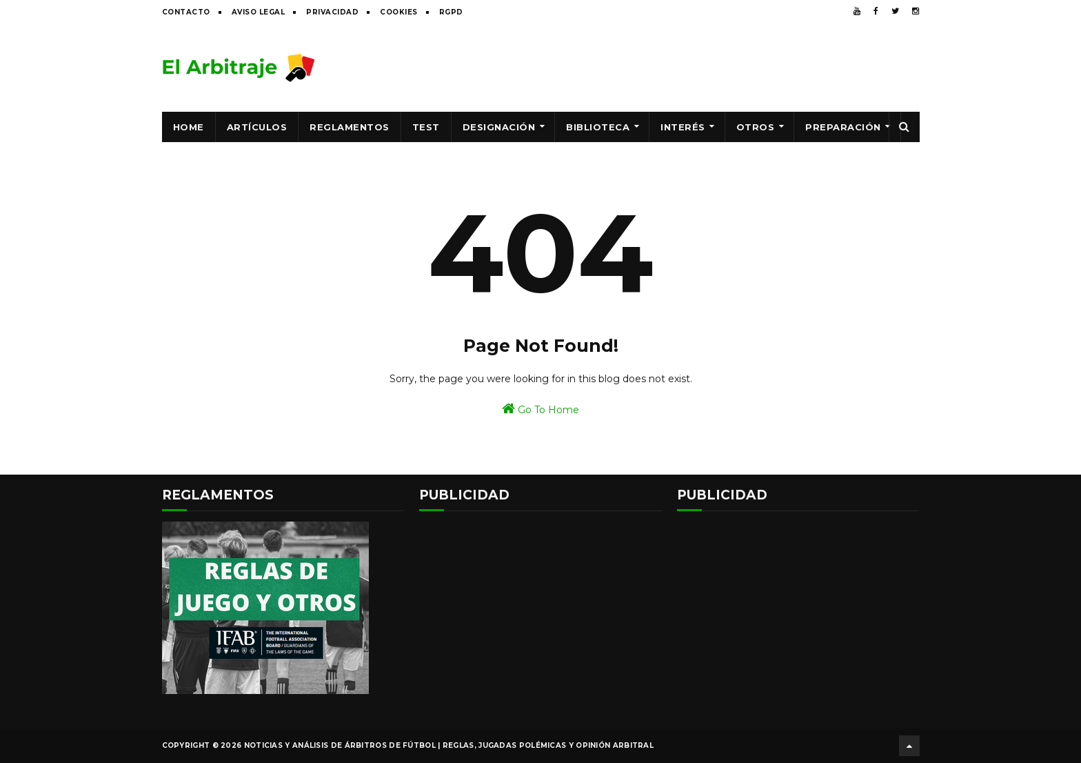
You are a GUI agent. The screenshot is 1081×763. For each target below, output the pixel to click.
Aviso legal (258, 12)
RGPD (451, 12)
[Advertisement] (669, 67)
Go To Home (540, 409)
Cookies (399, 12)
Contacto (186, 12)
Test (426, 126)
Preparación (843, 126)
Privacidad (332, 12)
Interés (682, 126)
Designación (499, 126)
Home (188, 126)
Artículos (257, 126)
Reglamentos (350, 126)
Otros (755, 126)
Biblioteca (597, 126)
